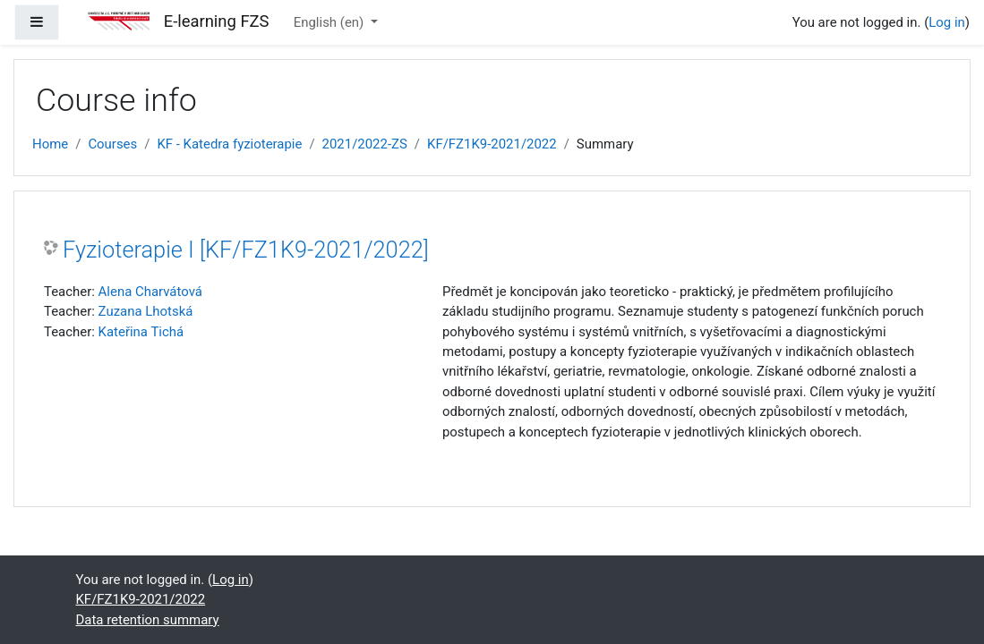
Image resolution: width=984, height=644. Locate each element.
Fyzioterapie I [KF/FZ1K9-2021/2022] (246, 249)
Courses (112, 144)
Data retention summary (147, 620)
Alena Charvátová (150, 292)
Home (50, 144)
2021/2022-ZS (364, 144)
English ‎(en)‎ (330, 22)
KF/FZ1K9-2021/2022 (492, 144)
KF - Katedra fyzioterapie (229, 144)
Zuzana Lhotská (145, 311)
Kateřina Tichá (141, 332)
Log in (946, 22)
